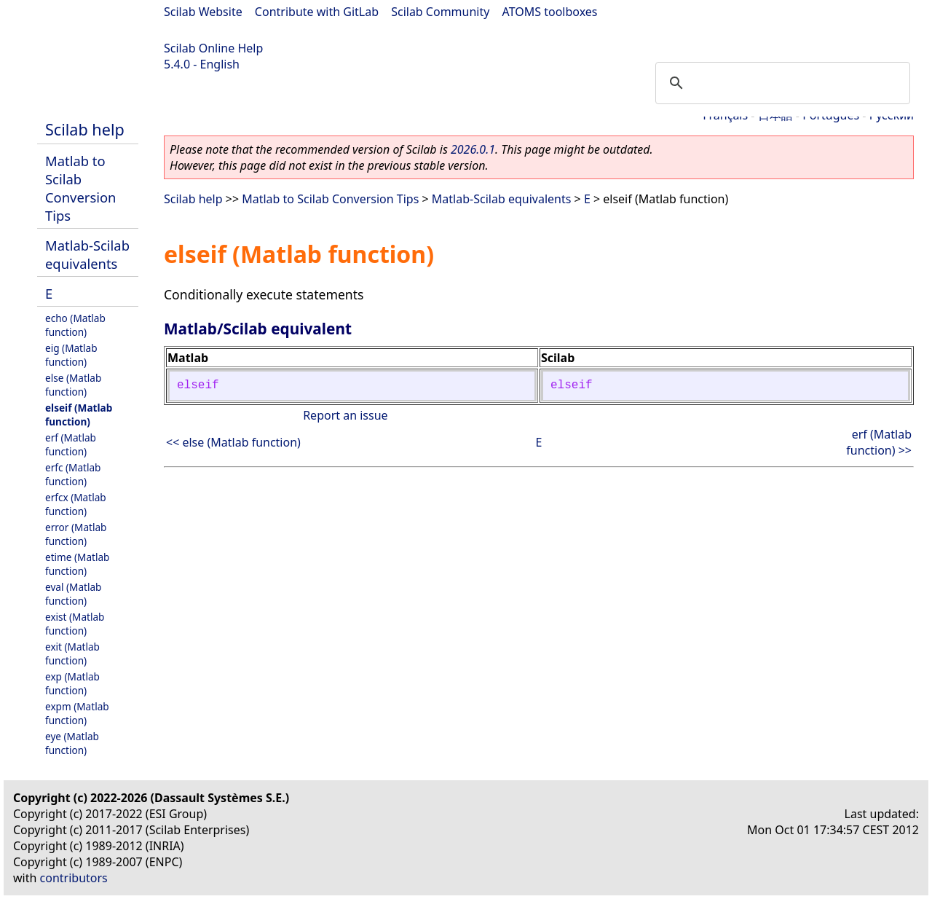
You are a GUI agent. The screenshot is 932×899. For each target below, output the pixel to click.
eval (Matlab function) (73, 594)
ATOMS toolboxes (550, 12)
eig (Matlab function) (71, 355)
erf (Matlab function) (70, 444)
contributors (74, 878)
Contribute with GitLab (317, 12)
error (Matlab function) (75, 534)
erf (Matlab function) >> (879, 442)
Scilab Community (440, 12)
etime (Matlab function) (77, 564)
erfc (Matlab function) (72, 474)
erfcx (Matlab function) (75, 504)
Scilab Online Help (213, 48)
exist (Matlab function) (74, 623)
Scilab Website (203, 12)
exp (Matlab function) (72, 683)
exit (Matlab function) (72, 653)
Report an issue (345, 415)
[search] (780, 83)
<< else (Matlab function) (233, 442)
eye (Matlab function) (72, 743)
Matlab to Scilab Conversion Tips (80, 188)
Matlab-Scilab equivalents (87, 254)
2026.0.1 (473, 149)
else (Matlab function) (73, 385)
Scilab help (85, 129)
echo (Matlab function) (75, 325)
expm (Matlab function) (77, 713)
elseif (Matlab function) (78, 414)
